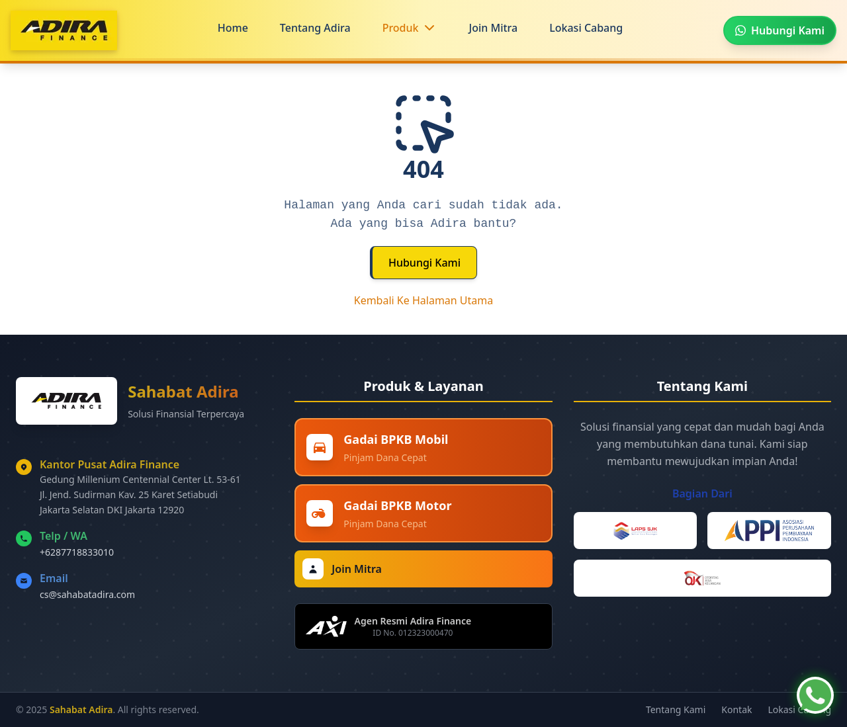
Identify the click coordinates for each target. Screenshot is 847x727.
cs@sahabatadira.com (87, 594)
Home (233, 28)
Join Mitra (493, 28)
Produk (400, 28)
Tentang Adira (315, 28)
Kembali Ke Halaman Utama (424, 300)
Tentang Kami (675, 709)
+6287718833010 (77, 552)
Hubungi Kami (424, 262)
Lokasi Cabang (586, 28)
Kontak (736, 709)
